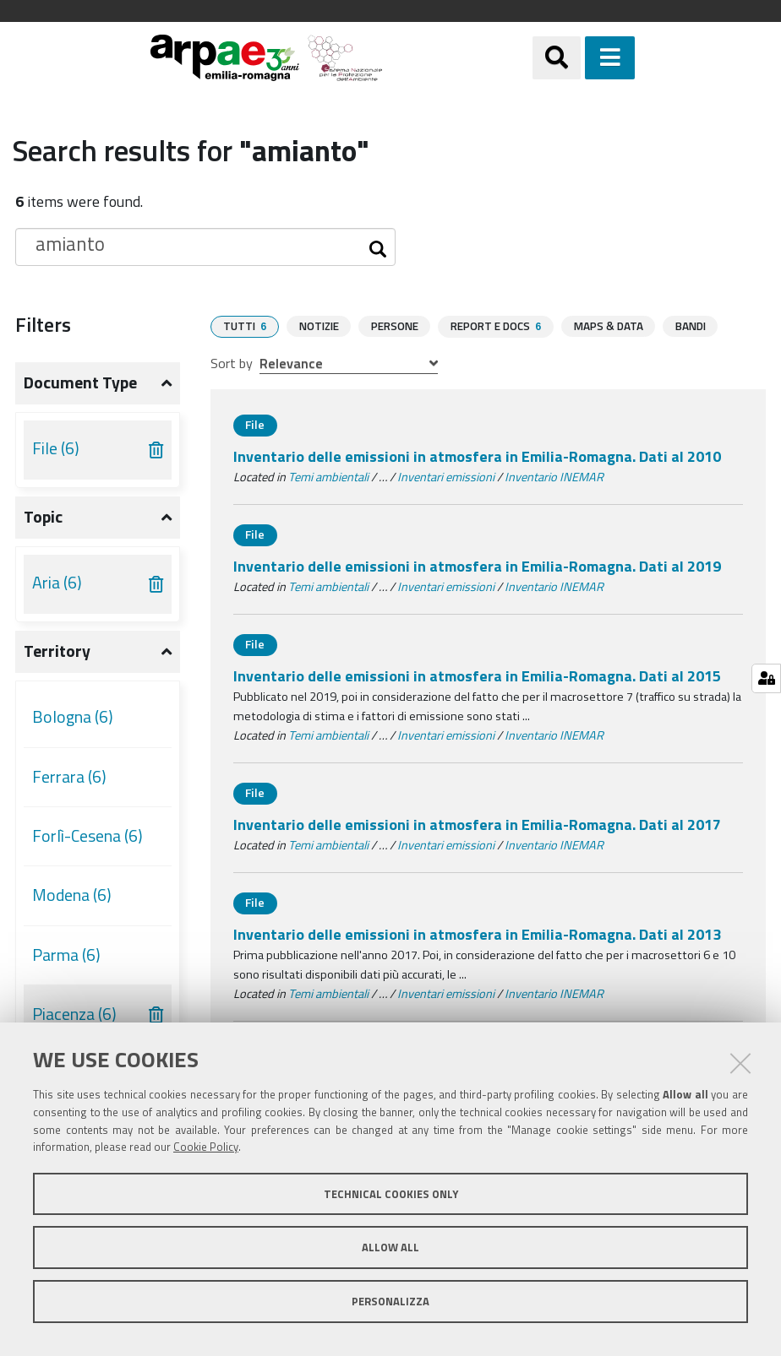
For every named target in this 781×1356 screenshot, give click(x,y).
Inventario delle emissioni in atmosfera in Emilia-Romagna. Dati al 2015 (477, 675)
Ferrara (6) (69, 776)
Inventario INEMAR (554, 476)
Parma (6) (66, 955)
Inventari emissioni (445, 476)
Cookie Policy (205, 1146)
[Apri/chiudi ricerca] (556, 57)
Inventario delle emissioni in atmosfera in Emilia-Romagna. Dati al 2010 (477, 455)
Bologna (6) (72, 717)
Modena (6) (72, 895)
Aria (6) (57, 582)
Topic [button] (43, 516)
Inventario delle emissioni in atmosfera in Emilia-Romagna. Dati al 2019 (477, 565)
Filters (43, 324)
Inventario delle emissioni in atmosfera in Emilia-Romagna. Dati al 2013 (477, 933)
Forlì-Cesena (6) (87, 836)
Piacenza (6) (74, 1014)
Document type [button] (80, 382)
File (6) (55, 448)
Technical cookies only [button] (391, 1193)
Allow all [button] (390, 1247)
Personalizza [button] (390, 1301)
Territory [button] (57, 651)
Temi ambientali (328, 476)
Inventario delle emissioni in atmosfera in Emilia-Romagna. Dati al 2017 (477, 823)
